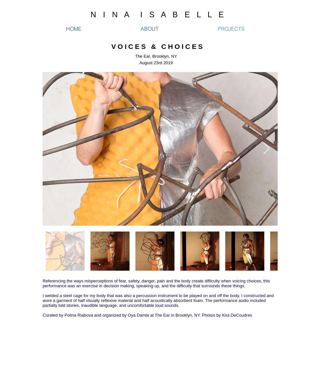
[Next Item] (266, 148)
